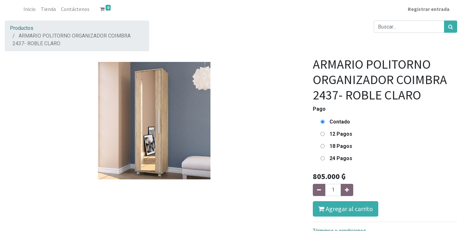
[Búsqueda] (450, 27)
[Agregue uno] (347, 190)
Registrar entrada (428, 9)
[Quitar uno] (319, 190)
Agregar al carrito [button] (345, 209)
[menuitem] (29, 9)
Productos (21, 28)
